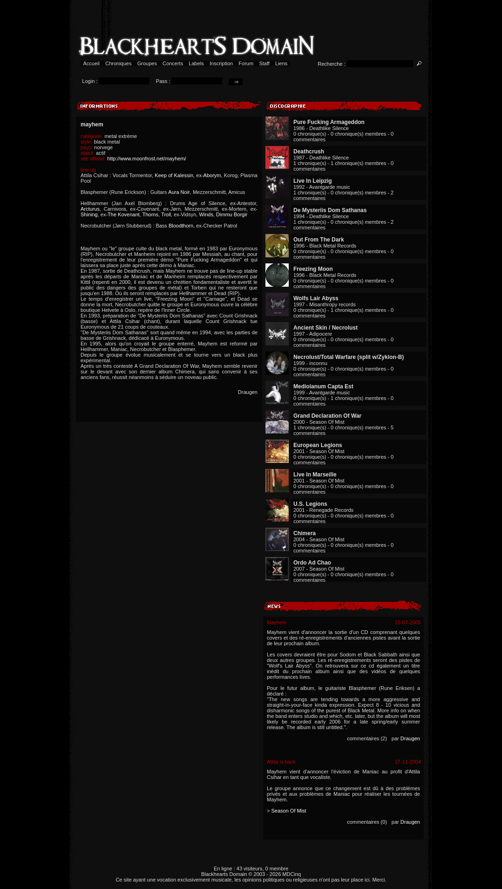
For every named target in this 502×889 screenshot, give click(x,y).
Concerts (173, 63)
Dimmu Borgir (231, 214)
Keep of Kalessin (174, 175)
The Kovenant (124, 214)
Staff (264, 63)
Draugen (410, 738)
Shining (89, 214)
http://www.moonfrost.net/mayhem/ (146, 158)
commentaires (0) (367, 822)
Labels (196, 63)
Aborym (212, 175)
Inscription (221, 63)
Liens (281, 63)
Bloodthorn (181, 225)
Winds (206, 214)
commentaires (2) (367, 738)
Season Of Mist (288, 810)
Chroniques (118, 63)
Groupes (147, 63)
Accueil (91, 63)
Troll (166, 214)
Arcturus (90, 209)
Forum (246, 63)
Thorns (150, 214)
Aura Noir (179, 192)
